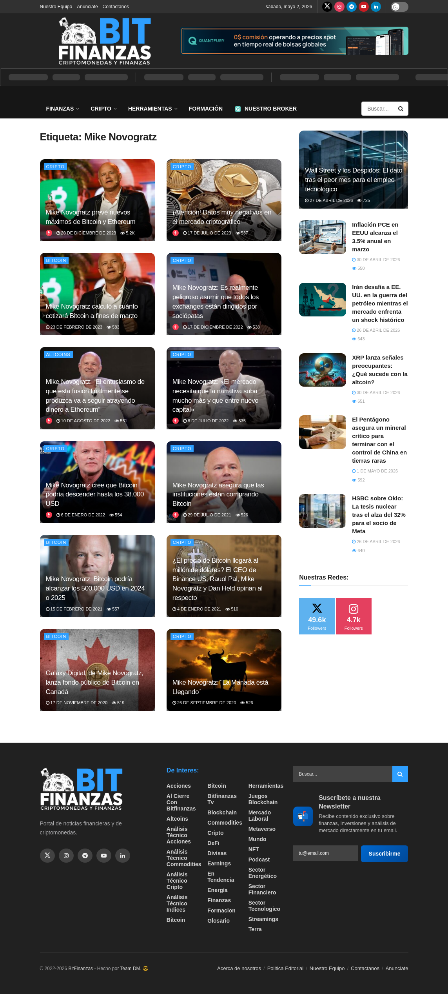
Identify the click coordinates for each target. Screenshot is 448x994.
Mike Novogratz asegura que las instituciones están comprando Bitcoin (218, 495)
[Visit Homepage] (104, 40)
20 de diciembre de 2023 (86, 233)
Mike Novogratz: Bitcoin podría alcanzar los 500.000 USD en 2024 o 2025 (95, 588)
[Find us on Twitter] (327, 6)
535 (239, 420)
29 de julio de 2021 (207, 514)
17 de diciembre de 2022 (213, 327)
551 (120, 420)
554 (115, 514)
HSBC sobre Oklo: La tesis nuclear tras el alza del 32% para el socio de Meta (379, 514)
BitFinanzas (80, 968)
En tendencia (220, 876)
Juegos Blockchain (263, 799)
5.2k (127, 233)
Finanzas (60, 108)
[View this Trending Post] (49, 233)
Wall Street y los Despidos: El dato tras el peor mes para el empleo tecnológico (353, 180)
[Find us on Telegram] (351, 6)
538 (253, 327)
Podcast (259, 859)
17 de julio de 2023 (207, 233)
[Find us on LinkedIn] (376, 6)
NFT (253, 849)
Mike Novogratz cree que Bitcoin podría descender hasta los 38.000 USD (95, 495)
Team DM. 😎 (134, 968)
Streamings (263, 919)
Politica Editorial (285, 968)
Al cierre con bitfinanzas (181, 802)
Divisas (217, 853)
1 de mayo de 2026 (375, 471)
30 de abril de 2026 (376, 259)
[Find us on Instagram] (339, 6)
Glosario (218, 921)
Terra (255, 929)
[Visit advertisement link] (294, 41)
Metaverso (262, 829)
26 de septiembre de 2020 (204, 702)
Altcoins (58, 354)
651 (358, 401)
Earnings (219, 863)
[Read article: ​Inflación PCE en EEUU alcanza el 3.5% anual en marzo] (322, 237)
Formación (206, 108)
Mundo (257, 839)
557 (113, 609)
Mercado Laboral (259, 815)
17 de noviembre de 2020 (77, 702)
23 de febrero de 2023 (74, 327)
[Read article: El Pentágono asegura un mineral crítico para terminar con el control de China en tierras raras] (322, 432)
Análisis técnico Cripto (177, 880)
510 (231, 609)
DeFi (213, 843)
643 (358, 338)
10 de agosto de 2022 (83, 420)
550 (358, 268)
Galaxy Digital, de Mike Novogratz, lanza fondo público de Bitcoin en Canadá (94, 682)
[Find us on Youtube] (364, 6)
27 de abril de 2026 (329, 200)
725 (363, 200)
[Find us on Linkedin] (122, 856)
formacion (221, 910)
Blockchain (222, 812)
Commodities (224, 823)
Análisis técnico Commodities (184, 858)
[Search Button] (401, 109)
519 (118, 702)
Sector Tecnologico (264, 906)
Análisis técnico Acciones (179, 835)
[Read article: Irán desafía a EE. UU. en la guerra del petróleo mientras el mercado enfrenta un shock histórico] (322, 299)
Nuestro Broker (266, 108)
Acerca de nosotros (239, 968)
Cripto (101, 108)
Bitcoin (56, 260)
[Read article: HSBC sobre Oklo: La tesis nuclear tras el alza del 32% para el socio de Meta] (322, 511)
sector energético (262, 873)
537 (242, 233)
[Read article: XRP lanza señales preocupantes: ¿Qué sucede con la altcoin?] (322, 370)
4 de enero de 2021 (196, 609)
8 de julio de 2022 (206, 420)
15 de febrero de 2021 (74, 609)
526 (242, 514)
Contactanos (116, 6)
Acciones (179, 786)
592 (358, 480)
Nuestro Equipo (56, 6)
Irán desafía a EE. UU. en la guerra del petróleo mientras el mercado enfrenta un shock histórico (380, 303)
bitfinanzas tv (222, 799)
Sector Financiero (262, 889)
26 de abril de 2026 (376, 330)
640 (358, 550)
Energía (217, 890)
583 (113, 327)
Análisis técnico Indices (177, 903)
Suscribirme (385, 853)
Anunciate (87, 6)
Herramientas (150, 108)
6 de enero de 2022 (80, 514)
